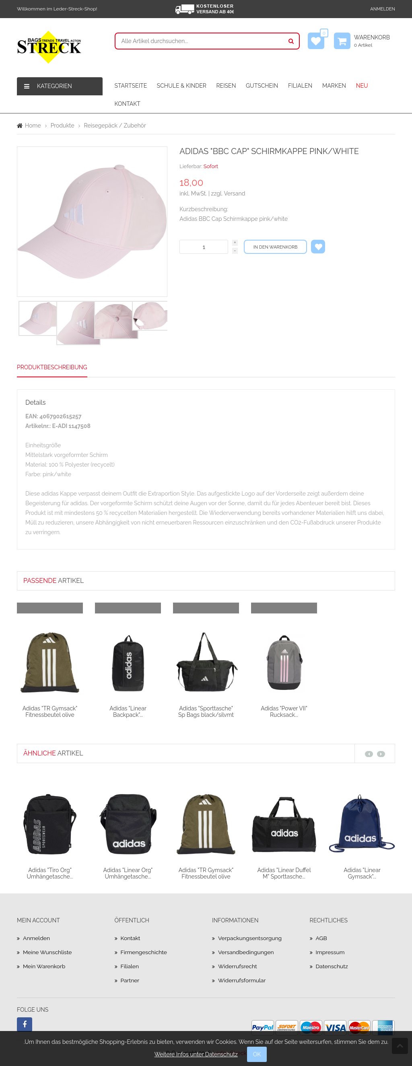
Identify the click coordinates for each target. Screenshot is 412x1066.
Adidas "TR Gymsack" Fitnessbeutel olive (50, 711)
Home (33, 125)
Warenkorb (374, 41)
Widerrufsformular (242, 980)
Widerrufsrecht (238, 966)
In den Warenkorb (275, 247)
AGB (321, 938)
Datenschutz (332, 966)
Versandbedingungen (246, 952)
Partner (130, 980)
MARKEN (334, 85)
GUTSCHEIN (262, 85)
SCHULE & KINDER (181, 85)
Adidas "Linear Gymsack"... (362, 872)
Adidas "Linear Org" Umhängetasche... (128, 872)
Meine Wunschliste (47, 952)
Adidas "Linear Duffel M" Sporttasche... (284, 872)
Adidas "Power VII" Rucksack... (284, 711)
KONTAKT (127, 104)
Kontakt (130, 938)
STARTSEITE (131, 85)
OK (257, 1054)
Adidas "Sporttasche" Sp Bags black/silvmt (206, 711)
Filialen (130, 966)
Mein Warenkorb (44, 966)
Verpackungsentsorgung (250, 938)
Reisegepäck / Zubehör (115, 125)
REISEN (226, 85)
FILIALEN (300, 85)
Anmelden (382, 9)
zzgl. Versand (228, 193)
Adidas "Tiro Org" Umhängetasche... (50, 872)
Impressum (330, 952)
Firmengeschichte (144, 952)
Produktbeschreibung (52, 367)
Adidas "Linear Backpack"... (127, 711)
